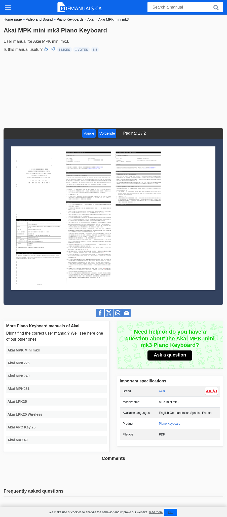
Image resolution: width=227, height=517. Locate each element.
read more (156, 512)
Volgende (107, 133)
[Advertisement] (113, 90)
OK (170, 512)
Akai (162, 391)
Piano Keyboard (169, 423)
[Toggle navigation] (8, 7)
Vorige (89, 133)
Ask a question (170, 354)
